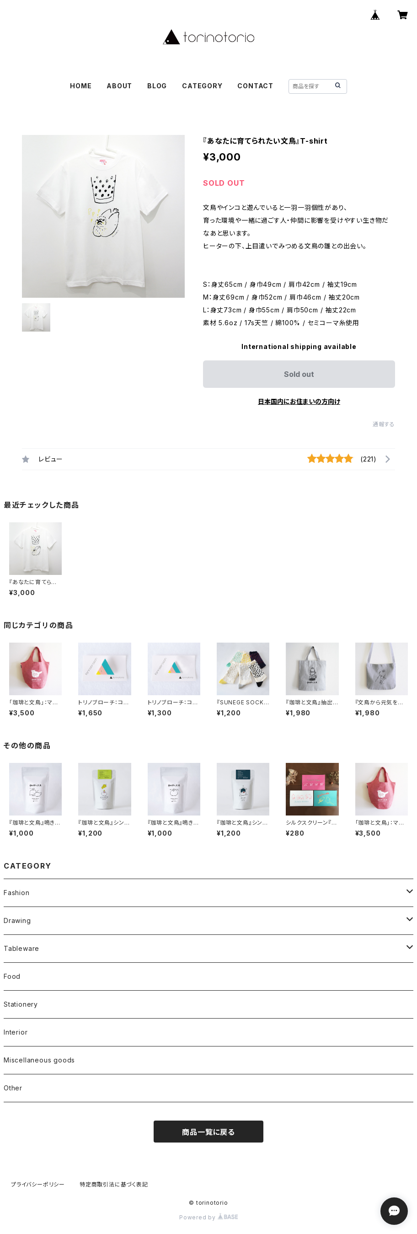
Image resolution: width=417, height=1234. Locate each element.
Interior (15, 1032)
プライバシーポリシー (38, 1184)
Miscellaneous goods (39, 1060)
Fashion (17, 892)
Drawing (17, 920)
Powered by (208, 1217)
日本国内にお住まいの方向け (299, 401)
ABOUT (119, 86)
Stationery (21, 1004)
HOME (80, 86)
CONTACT (255, 86)
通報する (384, 424)
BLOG (157, 86)
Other (13, 1088)
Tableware (21, 948)
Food (12, 976)
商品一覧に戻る (208, 1132)
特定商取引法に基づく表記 (114, 1184)
